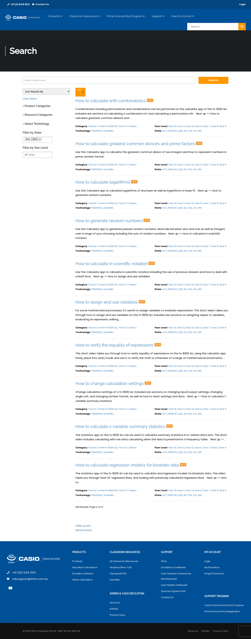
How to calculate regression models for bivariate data (131, 465)
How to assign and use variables (111, 302)
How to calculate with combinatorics (115, 100)
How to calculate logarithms (107, 182)
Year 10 (172, 126)
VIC (195, 130)
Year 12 (190, 126)
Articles (114, 608)
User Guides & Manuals (174, 585)
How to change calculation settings (114, 383)
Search (213, 80)
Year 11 (181, 126)
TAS (190, 130)
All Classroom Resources (124, 561)
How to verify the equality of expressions (119, 345)
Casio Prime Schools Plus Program (224, 605)
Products (54, 16)
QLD (180, 130)
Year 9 (222, 126)
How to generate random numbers (113, 220)
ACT (165, 130)
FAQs (164, 561)
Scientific (109, 130)
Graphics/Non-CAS (121, 567)
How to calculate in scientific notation (116, 263)
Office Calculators (82, 579)
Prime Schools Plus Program (125, 16)
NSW (170, 130)
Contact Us (42, 4)
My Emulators (212, 567)
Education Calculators (84, 567)
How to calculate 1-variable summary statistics (125, 426)
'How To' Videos (128, 126)
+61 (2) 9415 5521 (20, 4)
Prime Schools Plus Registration (222, 611)
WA (200, 130)
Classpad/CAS (118, 573)
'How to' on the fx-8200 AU (103, 126)
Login (242, 4)
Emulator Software (82, 573)
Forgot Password (214, 573)
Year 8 (214, 126)
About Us (115, 602)
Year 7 (206, 126)
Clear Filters (30, 98)
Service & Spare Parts (173, 591)
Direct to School (182, 16)
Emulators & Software (173, 567)
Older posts (83, 525)
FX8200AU (96, 130)
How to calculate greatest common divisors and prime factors (139, 143)
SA (185, 130)
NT (175, 130)
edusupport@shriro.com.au (30, 579)
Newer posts (83, 530)
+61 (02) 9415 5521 (24, 572)
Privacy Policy (117, 615)
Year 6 (198, 126)
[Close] (82, 92)
